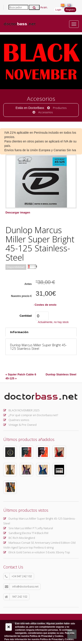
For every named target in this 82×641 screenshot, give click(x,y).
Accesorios (45, 112)
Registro (70, 9)
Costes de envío (45, 304)
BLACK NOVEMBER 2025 (21, 410)
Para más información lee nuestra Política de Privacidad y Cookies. (39, 639)
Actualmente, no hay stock (53, 322)
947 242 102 (16, 597)
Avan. (44, 7)
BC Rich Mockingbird (19, 538)
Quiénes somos (16, 420)
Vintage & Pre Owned (20, 425)
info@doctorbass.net (21, 587)
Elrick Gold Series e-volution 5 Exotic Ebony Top (36, 552)
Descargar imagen (17, 212)
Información (19, 332)
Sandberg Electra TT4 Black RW (26, 533)
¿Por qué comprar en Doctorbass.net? (30, 415)
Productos (59, 108)
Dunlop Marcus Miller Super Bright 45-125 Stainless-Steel (39, 521)
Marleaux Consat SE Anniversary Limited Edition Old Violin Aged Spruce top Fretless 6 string (39, 545)
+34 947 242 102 (18, 576)
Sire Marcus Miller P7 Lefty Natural (28, 528)
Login (58, 9)
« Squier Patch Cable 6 (20, 374)
